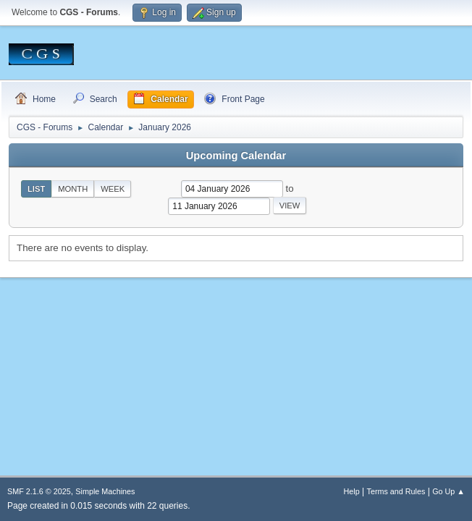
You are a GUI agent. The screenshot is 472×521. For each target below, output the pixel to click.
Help (352, 491)
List (36, 189)
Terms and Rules (396, 491)
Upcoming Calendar (236, 155)
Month (73, 189)
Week (113, 189)
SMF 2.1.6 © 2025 (39, 491)
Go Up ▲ (448, 491)
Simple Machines (105, 491)
